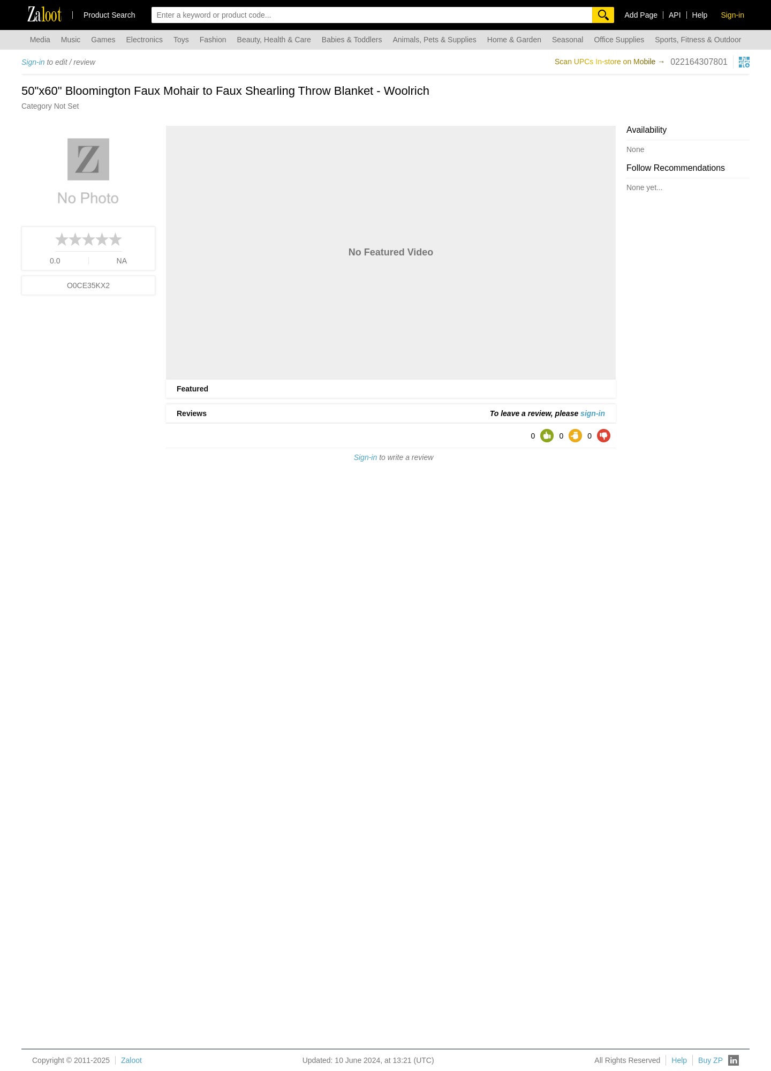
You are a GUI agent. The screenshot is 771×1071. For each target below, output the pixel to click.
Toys (181, 39)
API (675, 15)
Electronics (144, 39)
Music (71, 39)
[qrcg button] (744, 62)
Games (103, 39)
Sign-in (33, 62)
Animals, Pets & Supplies (434, 39)
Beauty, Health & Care (274, 39)
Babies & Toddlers (352, 39)
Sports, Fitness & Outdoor (698, 39)
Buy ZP (710, 1060)
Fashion (213, 39)
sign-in (592, 413)
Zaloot (131, 1060)
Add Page (641, 15)
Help (700, 15)
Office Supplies (619, 39)
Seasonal (567, 39)
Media (40, 39)
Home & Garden (514, 39)
